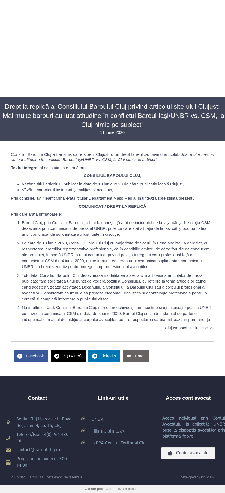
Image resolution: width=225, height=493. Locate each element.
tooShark (207, 477)
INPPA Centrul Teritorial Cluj (118, 442)
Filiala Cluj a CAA (107, 430)
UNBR (97, 418)
